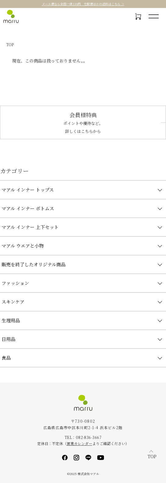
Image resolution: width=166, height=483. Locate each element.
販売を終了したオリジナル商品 (33, 264)
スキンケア (13, 301)
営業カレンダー (79, 443)
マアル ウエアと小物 (23, 245)
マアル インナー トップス (28, 189)
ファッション (15, 283)
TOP (10, 44)
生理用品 (11, 320)
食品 (6, 357)
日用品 (8, 339)
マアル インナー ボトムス (28, 208)
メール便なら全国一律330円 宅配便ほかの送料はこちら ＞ (83, 4)
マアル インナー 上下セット (30, 227)
